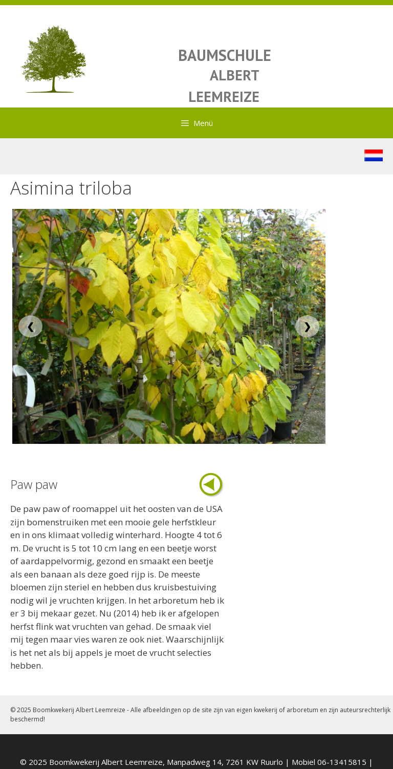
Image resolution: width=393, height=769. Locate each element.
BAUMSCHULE (224, 55)
